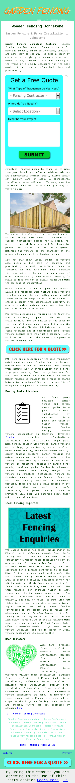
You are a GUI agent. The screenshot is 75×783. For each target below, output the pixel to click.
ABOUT (46, 20)
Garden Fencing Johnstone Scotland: (31, 44)
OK (65, 780)
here (19, 708)
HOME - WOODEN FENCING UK (37, 745)
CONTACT (54, 20)
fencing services (35, 481)
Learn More (48, 780)
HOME (39, 20)
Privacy (67, 753)
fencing (10, 437)
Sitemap (8, 753)
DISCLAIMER (65, 20)
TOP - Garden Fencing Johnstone (25, 714)
